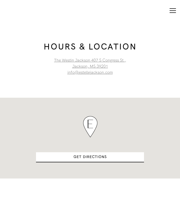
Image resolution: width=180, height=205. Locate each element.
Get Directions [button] (90, 157)
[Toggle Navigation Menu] (173, 10)
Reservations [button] (90, 185)
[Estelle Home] (22, 10)
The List (90, 198)
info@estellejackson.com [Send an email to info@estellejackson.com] (90, 72)
